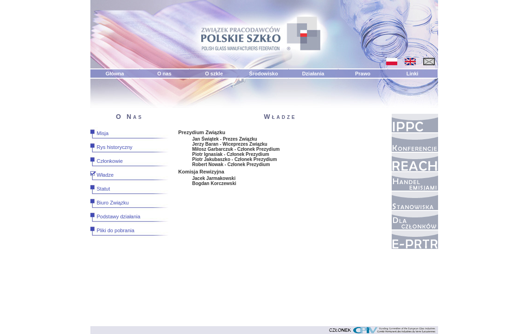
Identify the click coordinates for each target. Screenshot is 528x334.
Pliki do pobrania (115, 230)
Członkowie (110, 161)
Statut (103, 189)
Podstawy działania (118, 216)
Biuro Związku (113, 202)
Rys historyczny (115, 147)
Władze (105, 175)
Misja (103, 133)
